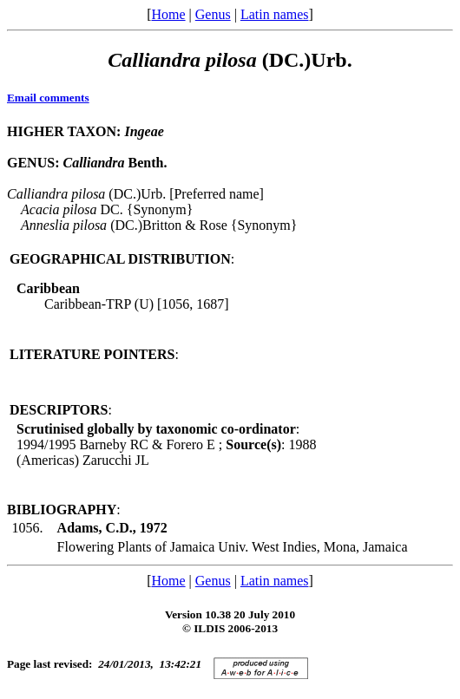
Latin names (274, 14)
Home (168, 14)
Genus (213, 14)
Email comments (48, 97)
